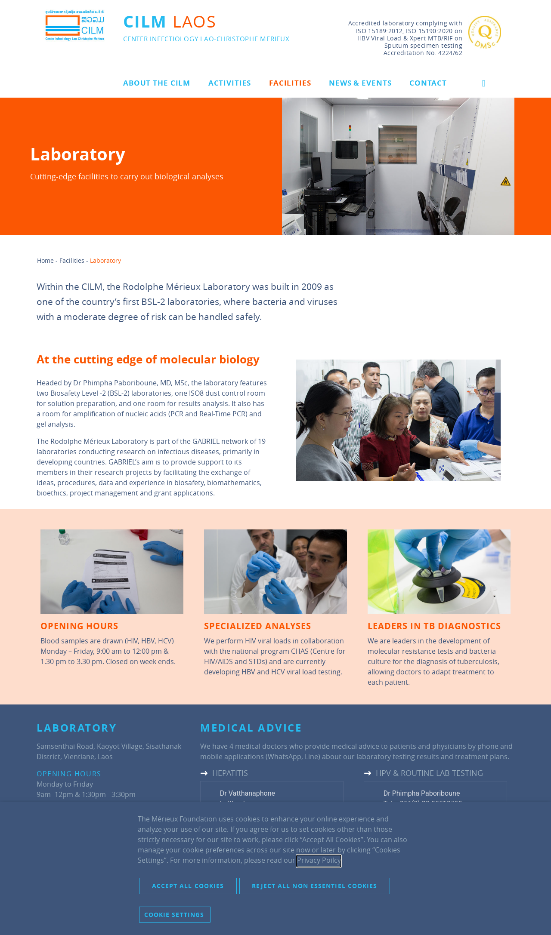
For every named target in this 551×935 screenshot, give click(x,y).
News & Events (360, 83)
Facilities (290, 83)
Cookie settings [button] (174, 914)
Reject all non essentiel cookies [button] (314, 886)
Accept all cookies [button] (188, 886)
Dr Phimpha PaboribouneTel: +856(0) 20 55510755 (423, 798)
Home (45, 260)
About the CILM (156, 83)
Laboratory (105, 260)
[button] (484, 83)
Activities (229, 83)
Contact (428, 83)
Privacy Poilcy (319, 860)
